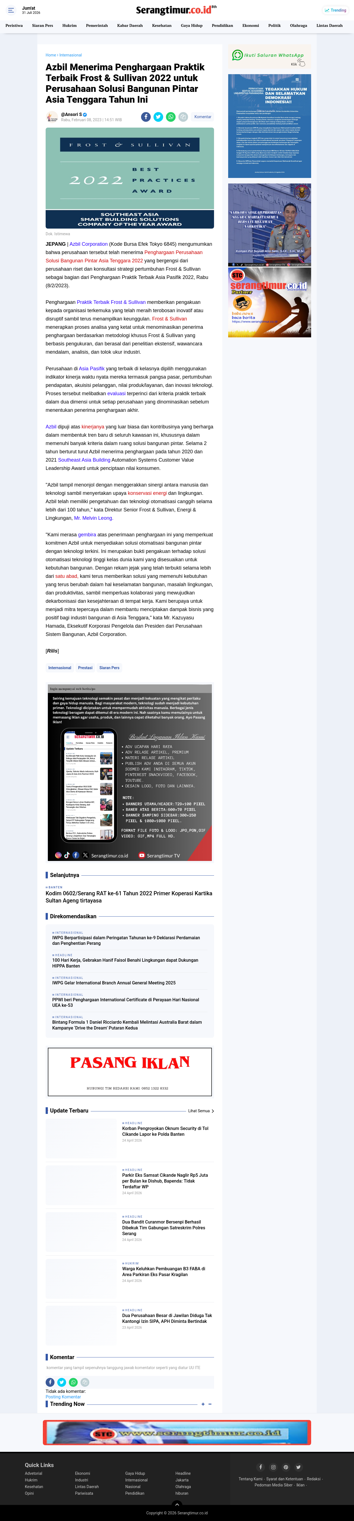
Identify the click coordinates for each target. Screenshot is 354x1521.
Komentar (202, 117)
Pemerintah (99, 27)
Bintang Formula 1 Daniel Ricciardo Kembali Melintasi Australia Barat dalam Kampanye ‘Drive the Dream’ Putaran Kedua (127, 1025)
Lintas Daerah (87, 1486)
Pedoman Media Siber (274, 1485)
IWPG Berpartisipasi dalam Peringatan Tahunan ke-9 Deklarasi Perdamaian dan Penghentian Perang (126, 940)
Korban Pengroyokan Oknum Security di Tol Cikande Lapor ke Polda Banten (161, 1136)
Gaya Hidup (198, 27)
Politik (283, 27)
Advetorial (33, 1473)
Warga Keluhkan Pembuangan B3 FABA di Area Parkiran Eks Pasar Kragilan (163, 1276)
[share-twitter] (158, 117)
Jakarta (182, 1480)
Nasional (132, 1486)
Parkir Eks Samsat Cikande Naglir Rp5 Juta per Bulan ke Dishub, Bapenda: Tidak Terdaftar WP (163, 1183)
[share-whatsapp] (171, 117)
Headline (134, 1123)
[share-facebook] (146, 117)
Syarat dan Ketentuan (284, 1479)
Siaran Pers (44, 27)
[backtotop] (177, 1505)
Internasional (59, 668)
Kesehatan (167, 27)
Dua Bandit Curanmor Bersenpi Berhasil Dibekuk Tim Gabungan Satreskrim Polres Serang (161, 1229)
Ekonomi (259, 27)
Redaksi (314, 1479)
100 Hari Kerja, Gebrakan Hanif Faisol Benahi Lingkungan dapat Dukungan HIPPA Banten (125, 963)
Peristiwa (15, 27)
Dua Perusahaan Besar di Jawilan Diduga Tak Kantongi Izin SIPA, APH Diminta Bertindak (166, 1323)
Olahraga (308, 27)
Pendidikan (230, 27)
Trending (338, 10)
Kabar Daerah (134, 27)
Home (51, 55)
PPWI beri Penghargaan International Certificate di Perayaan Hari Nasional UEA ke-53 (125, 1002)
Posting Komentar (63, 1397)
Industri (81, 1480)
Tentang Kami (250, 1479)
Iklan (300, 1485)
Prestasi (85, 668)
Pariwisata (84, 1493)
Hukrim (71, 27)
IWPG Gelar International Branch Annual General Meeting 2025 (114, 982)
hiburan (182, 1493)
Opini (29, 1493)
